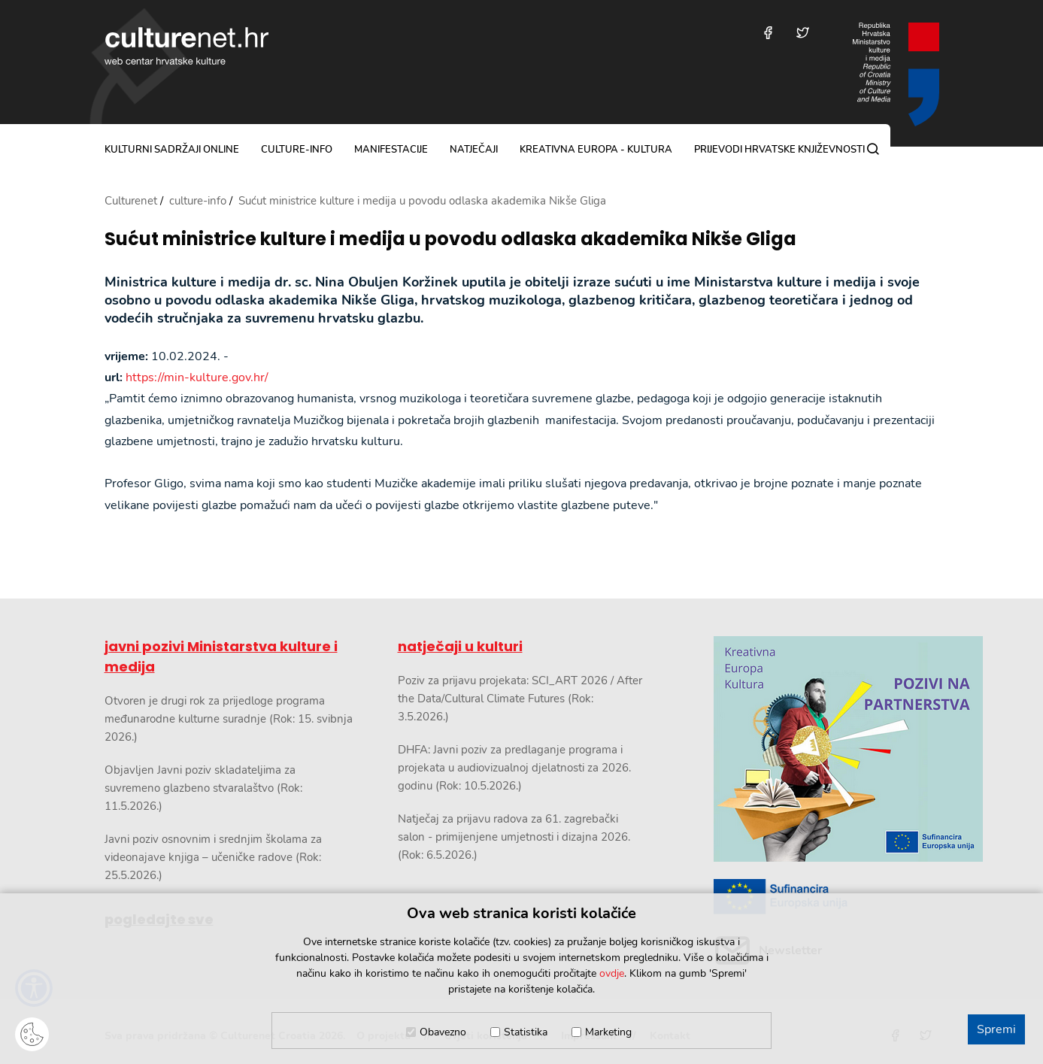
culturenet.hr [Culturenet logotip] (186, 46)
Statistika (525, 1032)
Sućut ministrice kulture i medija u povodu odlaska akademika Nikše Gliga (450, 239)
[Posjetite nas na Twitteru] (802, 32)
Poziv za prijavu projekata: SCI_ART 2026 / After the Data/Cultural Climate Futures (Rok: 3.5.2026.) (520, 698)
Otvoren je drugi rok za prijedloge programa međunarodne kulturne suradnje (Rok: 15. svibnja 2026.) (229, 718)
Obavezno (443, 1032)
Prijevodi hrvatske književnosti (779, 149)
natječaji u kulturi (460, 646)
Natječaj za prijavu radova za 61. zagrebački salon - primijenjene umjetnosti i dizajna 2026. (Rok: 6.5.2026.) (514, 836)
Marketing (608, 1032)
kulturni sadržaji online (172, 149)
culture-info (296, 149)
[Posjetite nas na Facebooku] (768, 32)
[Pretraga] (873, 149)
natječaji (474, 149)
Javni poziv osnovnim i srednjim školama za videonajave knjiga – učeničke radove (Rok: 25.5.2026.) (213, 857)
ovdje (611, 973)
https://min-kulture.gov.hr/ (197, 377)
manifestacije (391, 149)
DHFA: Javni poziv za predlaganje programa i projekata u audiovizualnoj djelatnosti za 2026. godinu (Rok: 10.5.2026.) (514, 767)
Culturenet (131, 200)
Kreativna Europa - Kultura (596, 149)
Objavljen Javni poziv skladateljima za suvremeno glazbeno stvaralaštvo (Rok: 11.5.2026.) (203, 788)
